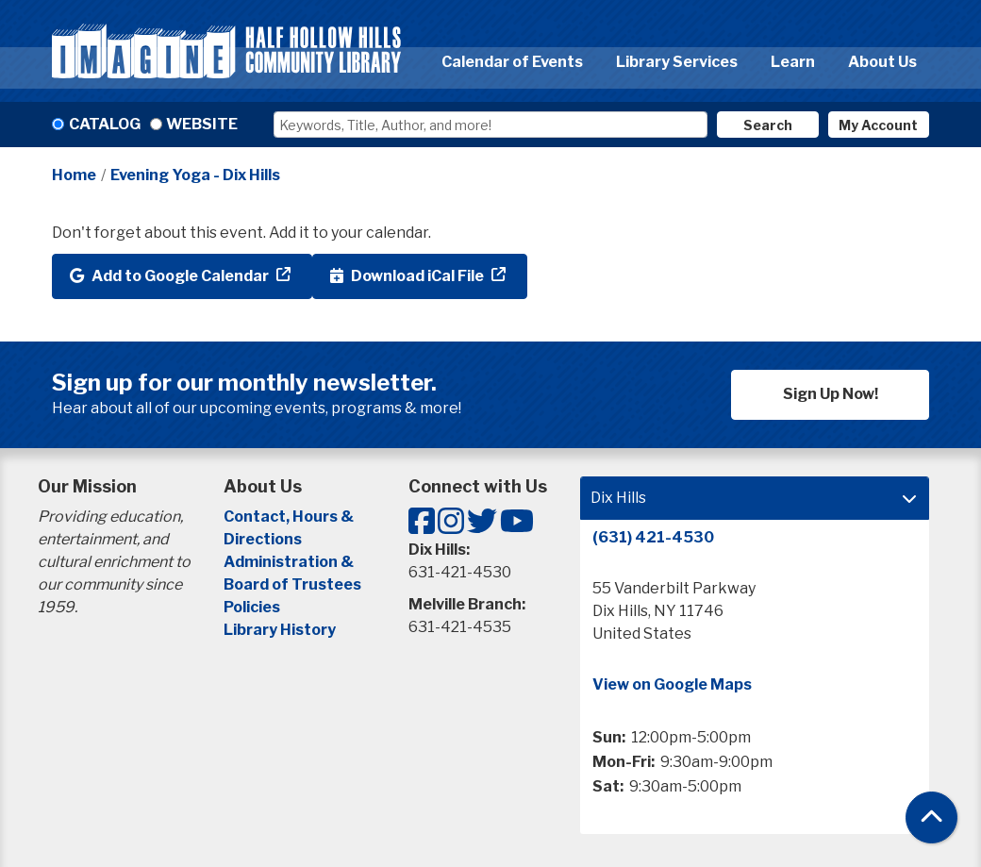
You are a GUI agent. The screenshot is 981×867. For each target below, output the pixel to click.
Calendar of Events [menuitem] (512, 62)
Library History (280, 630)
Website (202, 124)
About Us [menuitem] (882, 62)
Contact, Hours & (290, 516)
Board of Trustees (292, 584)
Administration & (290, 562)
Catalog (105, 124)
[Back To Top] (931, 817)
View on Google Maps (672, 684)
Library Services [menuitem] (677, 62)
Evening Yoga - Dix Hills (195, 175)
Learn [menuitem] (793, 62)
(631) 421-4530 (653, 537)
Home (74, 175)
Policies (252, 607)
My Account (878, 125)
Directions (263, 539)
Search (767, 125)
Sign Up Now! (830, 394)
